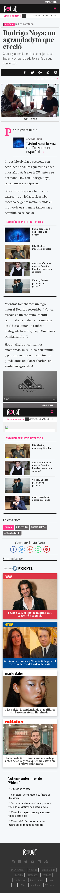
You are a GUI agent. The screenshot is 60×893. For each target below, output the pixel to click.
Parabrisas (19, 879)
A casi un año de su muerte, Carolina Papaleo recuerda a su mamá (42, 267)
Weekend (46, 874)
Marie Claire (48, 869)
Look (50, 879)
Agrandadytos (12, 533)
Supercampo (36, 879)
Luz (14, 885)
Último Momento (15, 16)
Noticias (33, 869)
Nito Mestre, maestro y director (41, 247)
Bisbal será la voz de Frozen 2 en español (41, 147)
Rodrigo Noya (38, 527)
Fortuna (19, 874)
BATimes (49, 885)
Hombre (32, 874)
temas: (9, 527)
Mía (23, 885)
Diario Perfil (17, 869)
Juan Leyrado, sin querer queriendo (41, 498)
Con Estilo (22, 527)
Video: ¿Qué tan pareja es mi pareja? (40, 283)
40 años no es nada (20, 789)
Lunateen (35, 885)
